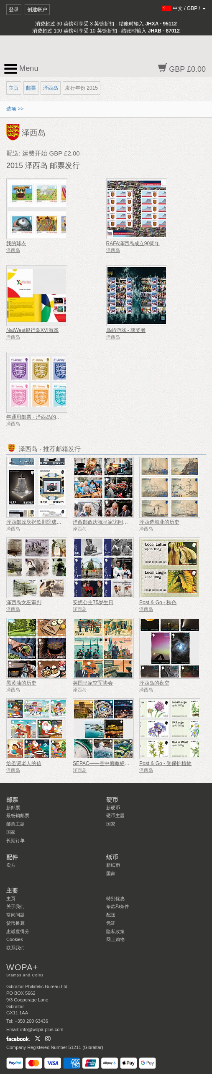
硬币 (112, 799)
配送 (110, 914)
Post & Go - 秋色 (157, 602)
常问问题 (15, 914)
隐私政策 (115, 931)
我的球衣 (16, 243)
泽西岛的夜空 (154, 683)
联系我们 (15, 947)
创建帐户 (37, 10)
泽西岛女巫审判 (23, 602)
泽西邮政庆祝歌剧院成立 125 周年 (44, 522)
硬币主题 (115, 815)
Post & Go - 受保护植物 (165, 763)
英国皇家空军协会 (93, 683)
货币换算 (15, 923)
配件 (12, 857)
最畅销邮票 (17, 815)
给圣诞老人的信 (23, 763)
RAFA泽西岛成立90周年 (133, 243)
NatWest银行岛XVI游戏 (32, 330)
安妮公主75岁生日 (93, 602)
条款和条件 (117, 906)
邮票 (31, 88)
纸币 (112, 857)
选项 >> (14, 109)
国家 (10, 832)
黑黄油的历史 (21, 683)
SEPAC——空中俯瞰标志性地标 (109, 763)
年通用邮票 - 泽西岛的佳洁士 (38, 417)
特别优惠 (115, 898)
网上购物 (115, 939)
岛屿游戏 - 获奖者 (126, 330)
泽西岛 (50, 88)
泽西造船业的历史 (159, 522)
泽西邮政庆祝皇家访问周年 (103, 522)
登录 (14, 10)
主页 (14, 88)
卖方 (10, 865)
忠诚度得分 (17, 931)
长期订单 (15, 840)
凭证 (110, 923)
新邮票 (13, 807)
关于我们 (15, 906)
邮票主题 (15, 823)
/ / (184, 8)
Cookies (14, 939)
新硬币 (113, 807)
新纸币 (113, 865)
